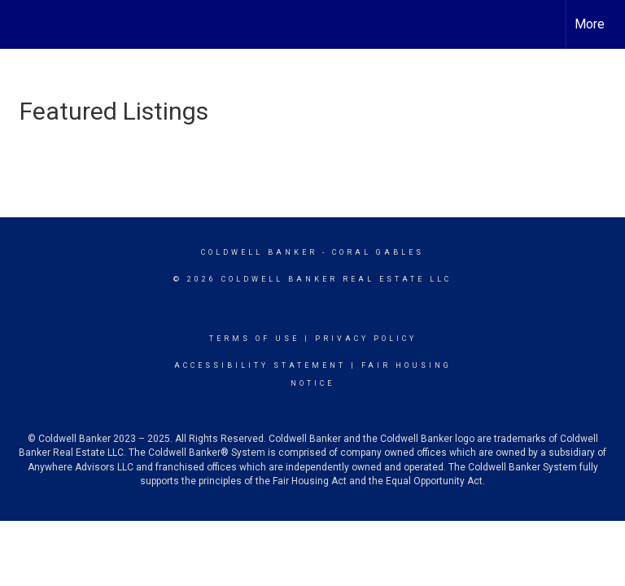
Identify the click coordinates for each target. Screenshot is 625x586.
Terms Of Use (254, 339)
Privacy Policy (366, 339)
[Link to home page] (20, 24)
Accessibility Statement (260, 365)
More (590, 24)
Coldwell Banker (259, 252)
